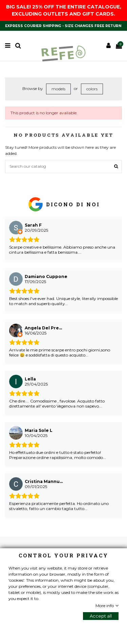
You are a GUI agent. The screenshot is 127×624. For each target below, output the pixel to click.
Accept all (101, 616)
